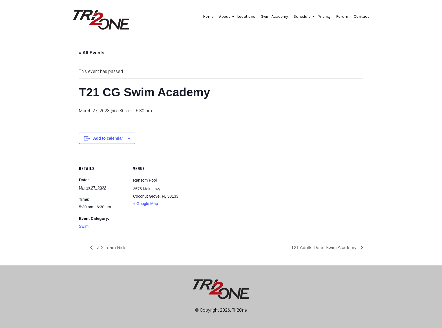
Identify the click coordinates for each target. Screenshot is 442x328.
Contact (361, 16)
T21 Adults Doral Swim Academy (324, 247)
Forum (342, 16)
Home (208, 16)
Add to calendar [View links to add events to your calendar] (108, 138)
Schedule (303, 18)
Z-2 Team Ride (111, 247)
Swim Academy (274, 16)
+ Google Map (145, 203)
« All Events (91, 52)
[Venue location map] (217, 192)
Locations (246, 16)
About (225, 18)
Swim (84, 226)
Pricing (323, 16)
